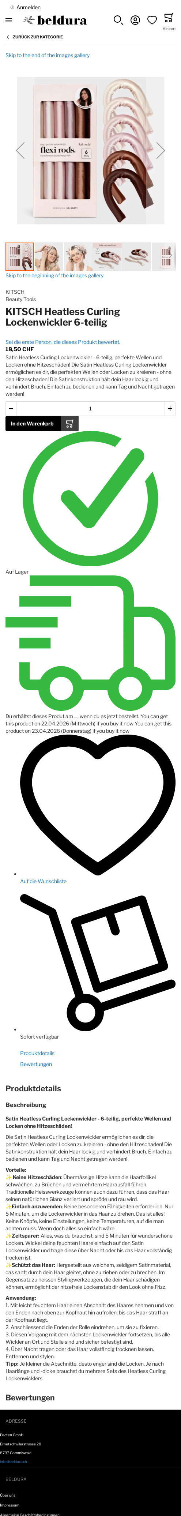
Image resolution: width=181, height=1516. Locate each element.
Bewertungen (36, 1064)
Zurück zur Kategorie (38, 37)
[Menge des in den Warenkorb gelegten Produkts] (90, 408)
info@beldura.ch (13, 1461)
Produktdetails (37, 1053)
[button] (118, 20)
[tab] (90, 1088)
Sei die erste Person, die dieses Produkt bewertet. (62, 342)
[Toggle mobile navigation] (9, 20)
